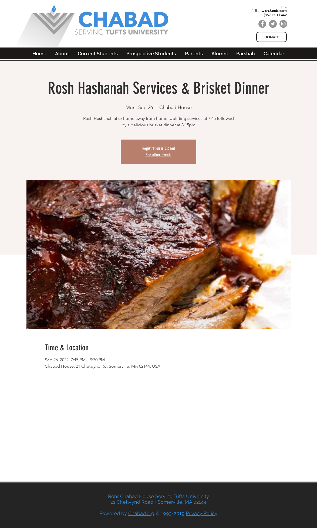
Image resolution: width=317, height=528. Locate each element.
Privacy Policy (201, 513)
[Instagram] (283, 24)
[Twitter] (273, 24)
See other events (158, 154)
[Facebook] (262, 24)
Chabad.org (141, 513)
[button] (219, 53)
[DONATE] (271, 37)
